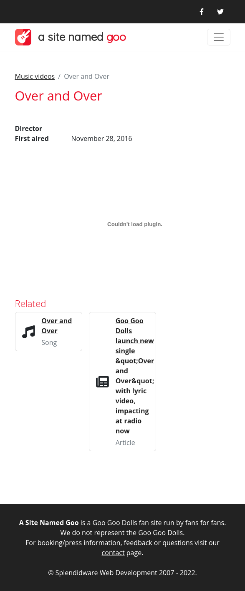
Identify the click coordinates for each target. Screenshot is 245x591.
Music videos (35, 76)
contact (113, 552)
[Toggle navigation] (218, 37)
